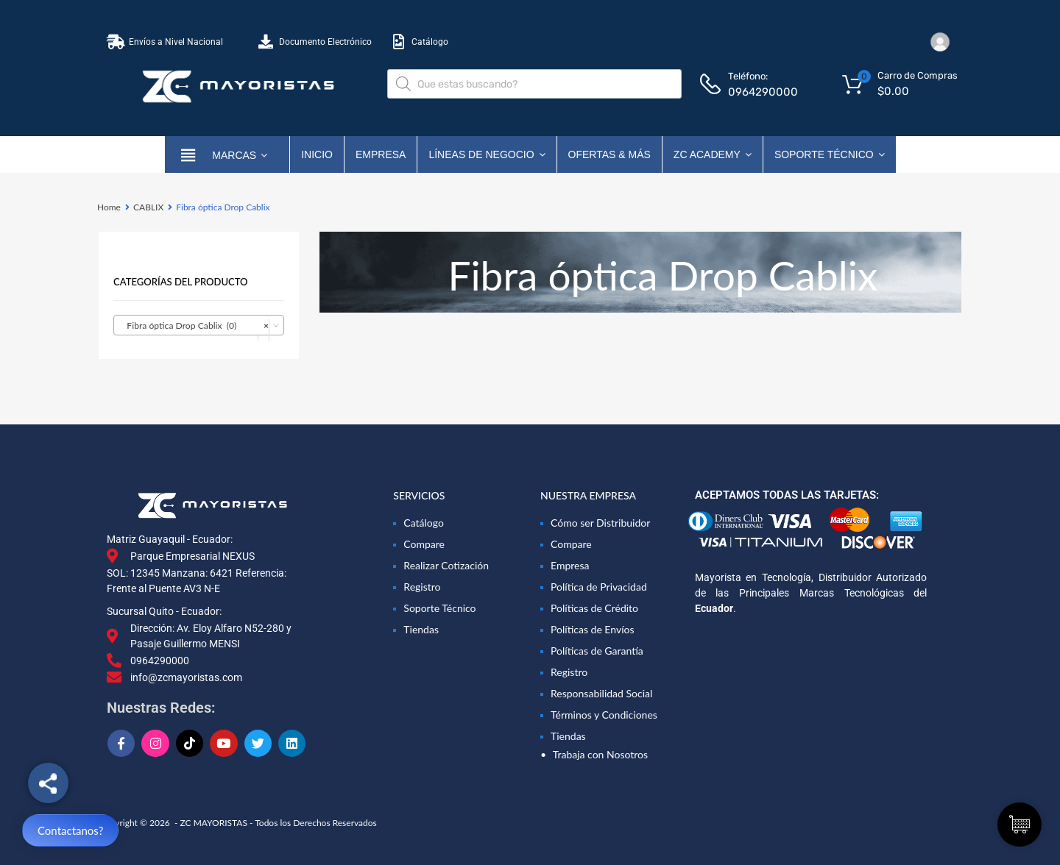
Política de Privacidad (599, 586)
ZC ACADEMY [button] (713, 154)
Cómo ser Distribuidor (600, 522)
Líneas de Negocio (486, 154)
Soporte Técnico (829, 154)
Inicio (317, 154)
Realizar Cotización (446, 565)
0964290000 (763, 92)
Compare (424, 544)
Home (109, 207)
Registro (421, 586)
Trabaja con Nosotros (600, 754)
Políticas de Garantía (597, 650)
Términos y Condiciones (604, 714)
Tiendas (421, 629)
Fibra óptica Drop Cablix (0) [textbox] (194, 326)
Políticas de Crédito (594, 608)
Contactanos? (70, 830)
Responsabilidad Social (601, 693)
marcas (239, 154)
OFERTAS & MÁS (609, 154)
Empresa (381, 154)
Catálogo (423, 522)
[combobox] (198, 325)
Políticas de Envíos (593, 629)
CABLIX (148, 207)
